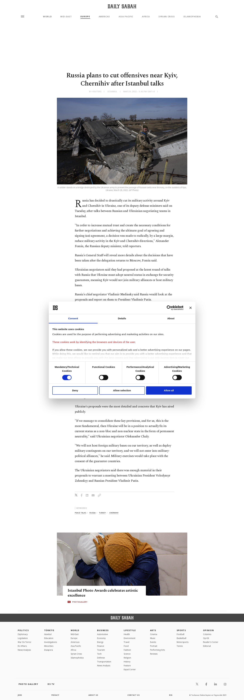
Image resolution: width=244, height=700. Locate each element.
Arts (153, 630)
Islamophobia (192, 17)
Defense (101, 657)
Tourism (101, 650)
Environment (129, 638)
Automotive (102, 634)
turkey (102, 513)
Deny (75, 390)
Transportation (104, 661)
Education (48, 638)
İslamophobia (77, 657)
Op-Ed (206, 638)
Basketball (181, 638)
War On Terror (24, 642)
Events (153, 642)
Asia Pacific (126, 17)
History (127, 661)
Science (127, 653)
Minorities (48, 646)
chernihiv (113, 513)
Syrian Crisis (167, 17)
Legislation (23, 638)
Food (126, 646)
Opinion (208, 630)
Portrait (153, 646)
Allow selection (122, 390)
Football (180, 634)
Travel (126, 642)
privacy (55, 695)
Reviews (153, 653)
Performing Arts (157, 650)
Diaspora (48, 650)
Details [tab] (122, 318)
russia (92, 513)
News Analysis (24, 650)
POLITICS (23, 630)
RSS (171, 695)
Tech (99, 653)
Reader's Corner (210, 642)
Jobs (20, 695)
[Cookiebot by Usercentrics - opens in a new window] (169, 307)
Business (103, 630)
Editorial (207, 646)
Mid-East (66, 17)
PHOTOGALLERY (79, 602)
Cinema (153, 634)
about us (93, 695)
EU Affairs (22, 646)
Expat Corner (130, 669)
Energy (100, 642)
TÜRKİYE (49, 630)
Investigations (50, 642)
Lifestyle (130, 630)
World (47, 17)
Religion (127, 657)
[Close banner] (190, 308)
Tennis (180, 646)
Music (152, 638)
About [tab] (171, 318)
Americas (104, 17)
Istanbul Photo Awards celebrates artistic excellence (104, 593)
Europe (85, 17)
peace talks (80, 513)
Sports (181, 630)
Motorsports (182, 642)
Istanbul (48, 634)
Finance (100, 646)
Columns (207, 634)
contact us (133, 695)
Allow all (169, 390)
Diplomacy (23, 634)
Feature (127, 665)
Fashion (127, 650)
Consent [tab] (73, 318)
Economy (101, 638)
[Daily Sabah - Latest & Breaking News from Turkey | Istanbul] (122, 6)
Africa (146, 17)
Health (127, 634)
